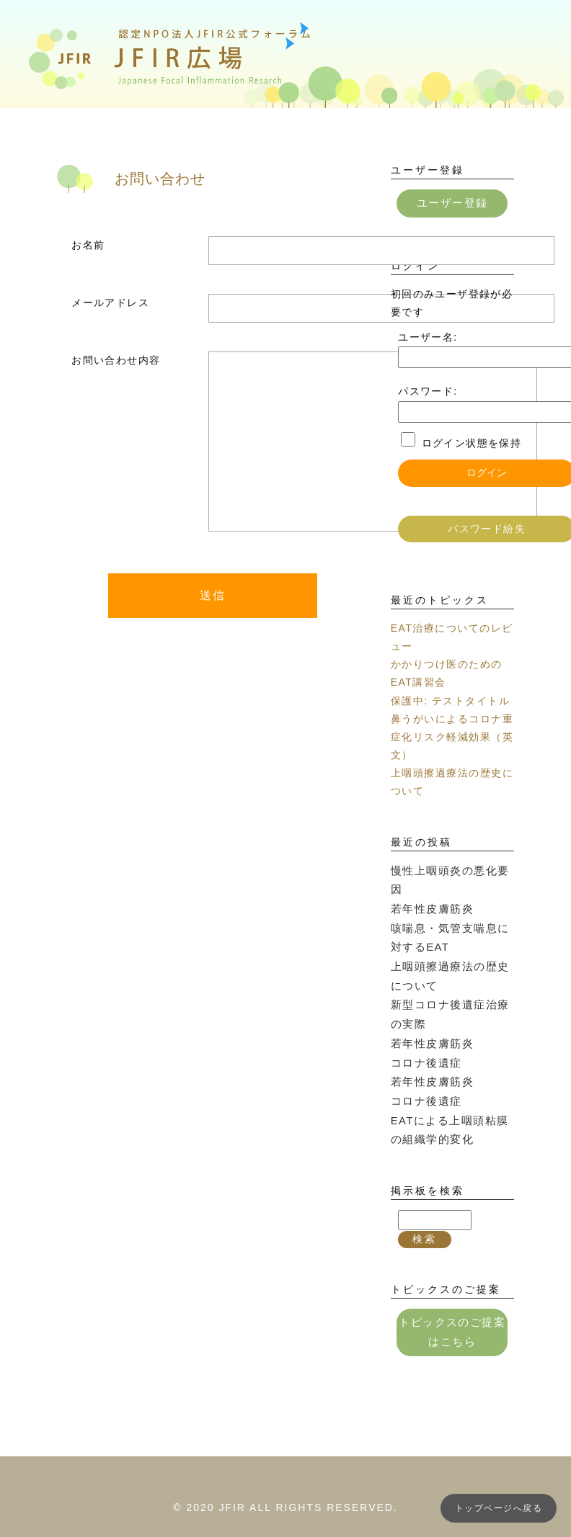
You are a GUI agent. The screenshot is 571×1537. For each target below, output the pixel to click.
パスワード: (427, 390)
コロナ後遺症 (424, 1032)
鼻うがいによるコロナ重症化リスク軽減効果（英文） (452, 735)
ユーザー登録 (452, 202)
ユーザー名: (427, 336)
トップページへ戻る (498, 1508)
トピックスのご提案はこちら (452, 1295)
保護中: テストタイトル (450, 699)
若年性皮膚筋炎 (430, 886)
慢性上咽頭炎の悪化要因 (452, 868)
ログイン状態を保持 (472, 441)
